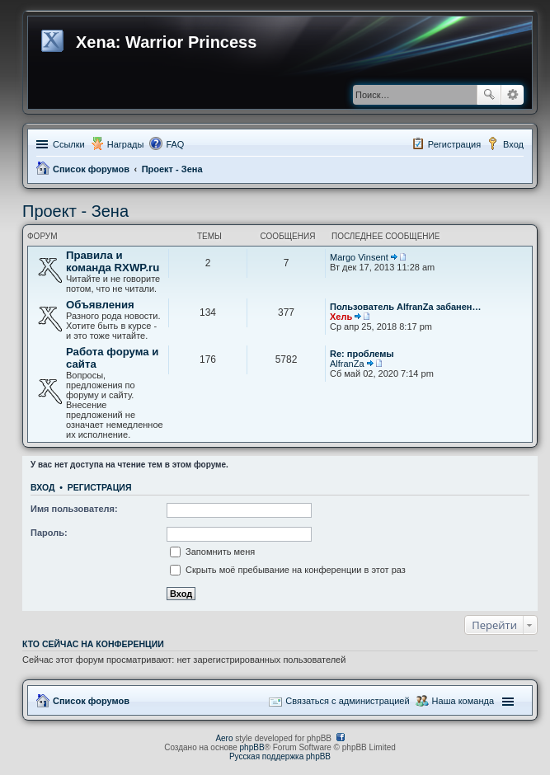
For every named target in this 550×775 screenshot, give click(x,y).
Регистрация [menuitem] (454, 144)
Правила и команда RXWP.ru (112, 261)
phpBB (252, 747)
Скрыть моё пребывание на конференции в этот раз (288, 570)
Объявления (100, 304)
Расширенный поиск (512, 95)
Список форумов (91, 169)
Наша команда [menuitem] (463, 701)
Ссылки (69, 144)
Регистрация (100, 487)
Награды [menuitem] (125, 144)
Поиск (489, 95)
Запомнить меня (212, 552)
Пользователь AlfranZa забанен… (406, 307)
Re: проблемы (362, 354)
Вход (42, 487)
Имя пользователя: (74, 509)
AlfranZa (347, 364)
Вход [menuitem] (513, 144)
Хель (341, 317)
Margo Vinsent (359, 257)
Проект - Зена (172, 169)
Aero (224, 738)
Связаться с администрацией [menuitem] (347, 701)
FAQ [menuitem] (175, 144)
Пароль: (49, 533)
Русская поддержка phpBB (280, 756)
